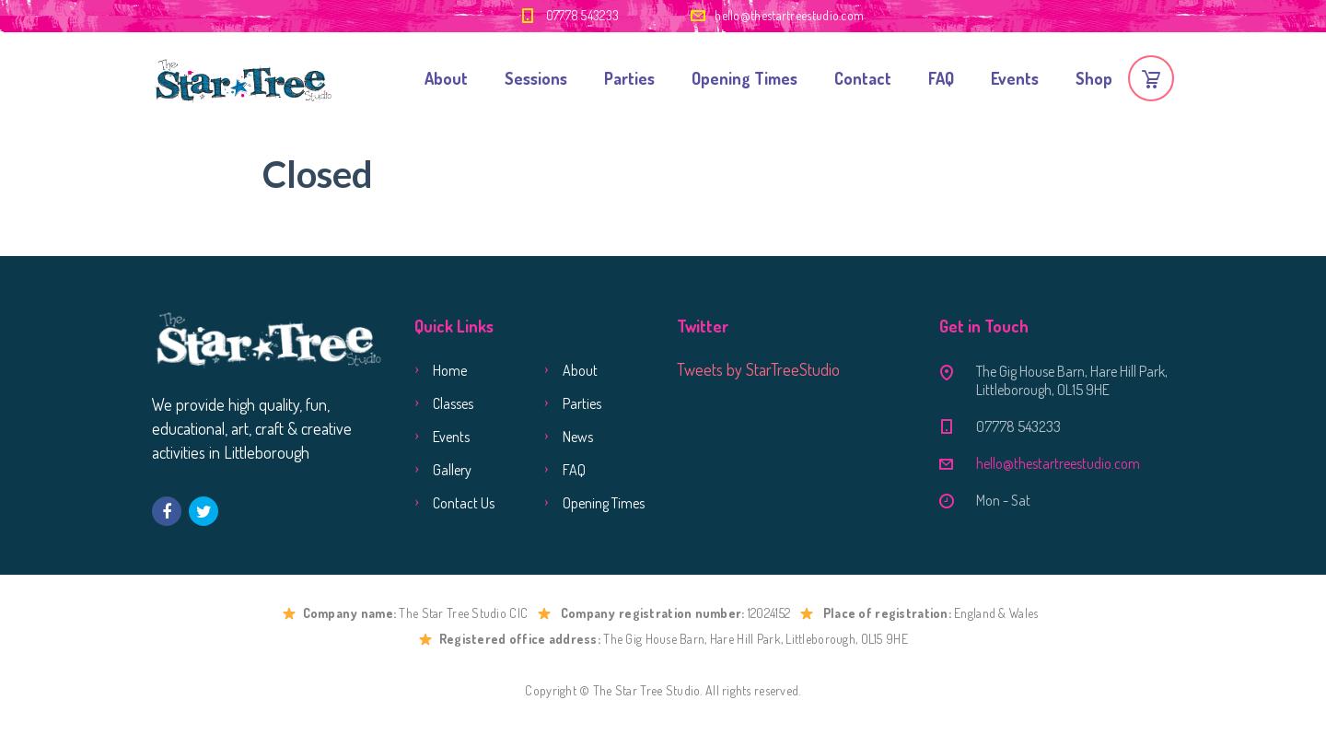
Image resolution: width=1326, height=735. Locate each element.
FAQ (941, 78)
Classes (453, 403)
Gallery (452, 470)
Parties (629, 78)
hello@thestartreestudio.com (789, 15)
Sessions (536, 78)
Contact (862, 78)
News (578, 436)
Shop (1094, 78)
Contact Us (463, 503)
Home (450, 370)
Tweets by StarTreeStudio (758, 369)
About (446, 78)
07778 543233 (583, 15)
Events (1015, 78)
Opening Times (744, 78)
